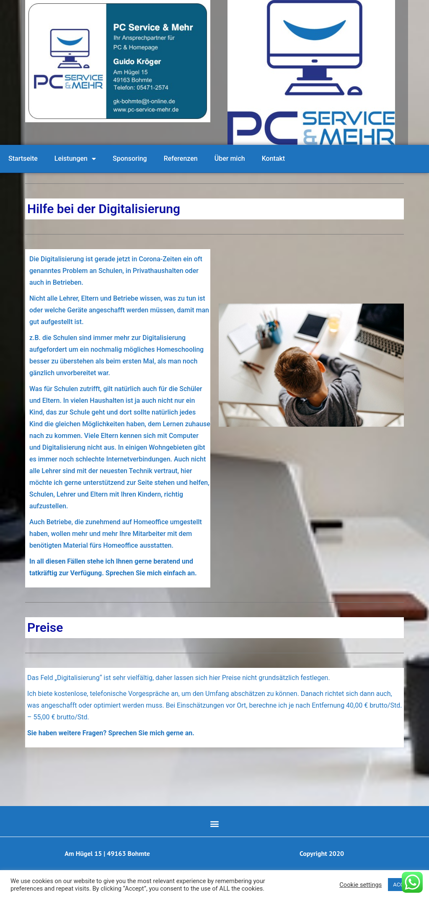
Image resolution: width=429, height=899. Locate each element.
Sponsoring (130, 158)
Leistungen (75, 158)
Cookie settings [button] (360, 885)
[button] (215, 823)
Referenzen (181, 158)
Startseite (23, 158)
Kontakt (273, 158)
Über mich (229, 158)
